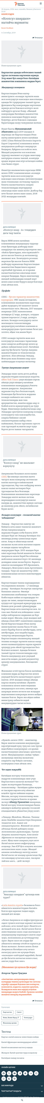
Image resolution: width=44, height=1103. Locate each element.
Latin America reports (12, 905)
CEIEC (4, 477)
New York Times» (11, 380)
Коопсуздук (7, 14)
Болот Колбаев (7, 28)
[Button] (37, 37)
